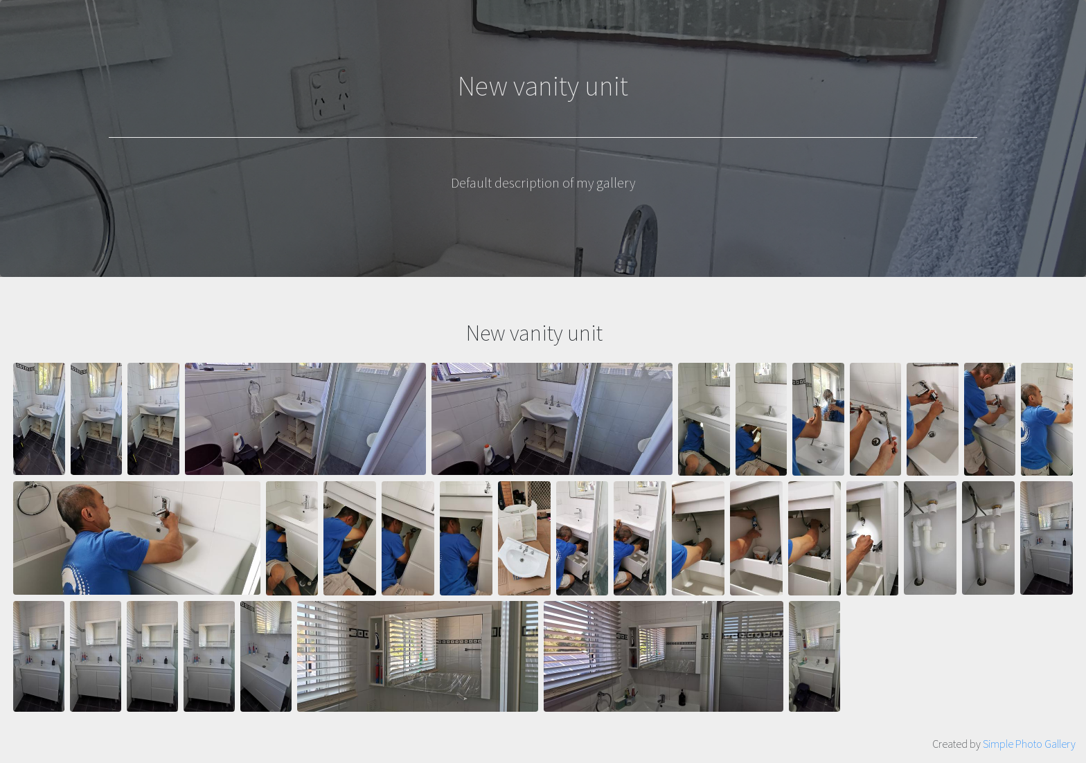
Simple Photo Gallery (1029, 744)
